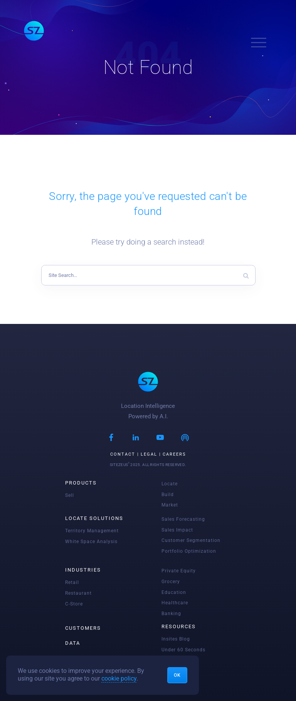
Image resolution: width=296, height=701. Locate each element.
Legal (149, 454)
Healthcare (174, 602)
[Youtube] (160, 438)
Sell (69, 495)
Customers (83, 628)
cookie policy (118, 678)
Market (169, 505)
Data (72, 643)
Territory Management (92, 530)
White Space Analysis (91, 541)
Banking (171, 613)
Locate (169, 483)
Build (167, 494)
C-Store (74, 604)
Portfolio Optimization (188, 551)
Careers (174, 454)
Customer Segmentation (190, 540)
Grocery (170, 581)
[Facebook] (111, 438)
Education (173, 592)
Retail (72, 582)
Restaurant (78, 593)
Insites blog (175, 639)
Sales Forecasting (183, 519)
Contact (122, 454)
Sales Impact (177, 530)
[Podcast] (185, 438)
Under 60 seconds (183, 649)
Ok (177, 675)
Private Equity (178, 571)
